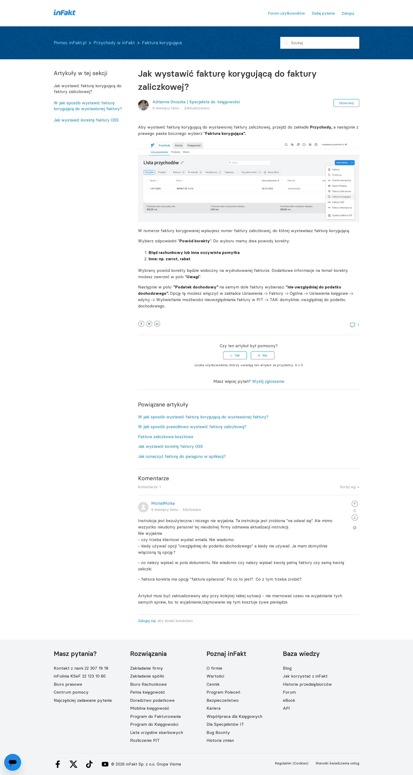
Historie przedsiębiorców (307, 684)
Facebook (141, 324)
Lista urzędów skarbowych (156, 732)
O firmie (214, 668)
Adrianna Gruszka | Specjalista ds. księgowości (196, 101)
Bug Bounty (218, 732)
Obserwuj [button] (346, 103)
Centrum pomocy (71, 692)
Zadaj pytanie (323, 13)
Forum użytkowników (286, 13)
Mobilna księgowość (149, 708)
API (286, 708)
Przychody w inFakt (114, 43)
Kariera (213, 708)
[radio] (235, 355)
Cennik (213, 684)
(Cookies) (300, 763)
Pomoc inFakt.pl (70, 43)
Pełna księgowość (147, 692)
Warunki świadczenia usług (337, 763)
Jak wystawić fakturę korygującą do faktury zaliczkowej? (87, 88)
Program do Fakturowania (155, 716)
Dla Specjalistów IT (225, 724)
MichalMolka (163, 503)
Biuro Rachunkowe (148, 684)
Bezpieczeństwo (222, 700)
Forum (289, 692)
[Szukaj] (319, 43)
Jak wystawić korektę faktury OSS (86, 119)
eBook (289, 700)
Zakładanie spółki (147, 676)
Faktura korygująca (162, 43)
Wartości (215, 676)
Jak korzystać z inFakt (305, 676)
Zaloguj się (147, 621)
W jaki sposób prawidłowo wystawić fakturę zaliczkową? (192, 426)
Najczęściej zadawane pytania (83, 700)
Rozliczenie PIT (145, 740)
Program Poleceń (223, 692)
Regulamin (283, 763)
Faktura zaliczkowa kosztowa (165, 436)
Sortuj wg (348, 487)
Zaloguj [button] (348, 13)
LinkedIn (157, 324)
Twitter (149, 324)
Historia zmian (220, 740)
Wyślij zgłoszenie (268, 381)
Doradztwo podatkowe (152, 700)
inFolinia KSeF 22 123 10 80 (80, 676)
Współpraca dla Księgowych (234, 716)
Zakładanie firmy (146, 668)
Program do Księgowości (154, 724)
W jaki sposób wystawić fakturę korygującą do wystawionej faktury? (88, 105)
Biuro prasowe (68, 684)
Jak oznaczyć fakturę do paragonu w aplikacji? (182, 456)
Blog (287, 668)
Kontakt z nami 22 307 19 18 (81, 668)
